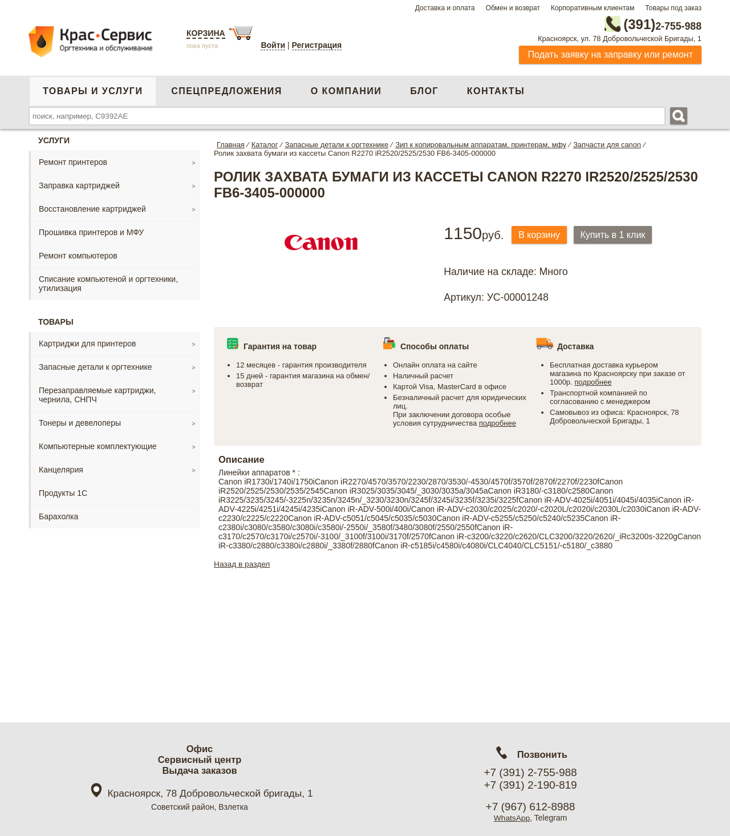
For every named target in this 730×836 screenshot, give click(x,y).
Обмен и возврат (512, 8)
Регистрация (317, 45)
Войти (273, 45)
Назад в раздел (242, 562)
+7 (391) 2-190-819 (530, 785)
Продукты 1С (63, 492)
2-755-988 (643, 24)
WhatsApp (511, 817)
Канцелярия (61, 469)
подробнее (497, 422)
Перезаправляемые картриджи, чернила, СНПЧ (97, 394)
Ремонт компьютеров (78, 255)
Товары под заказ (673, 8)
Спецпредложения (226, 90)
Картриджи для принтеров (87, 343)
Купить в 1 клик (618, 234)
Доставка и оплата (445, 8)
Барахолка (58, 515)
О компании (346, 90)
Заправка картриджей (79, 184)
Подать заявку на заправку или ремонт (610, 54)
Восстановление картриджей (92, 208)
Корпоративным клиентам (593, 8)
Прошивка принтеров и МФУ (91, 231)
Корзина (205, 33)
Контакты (496, 90)
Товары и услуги (93, 90)
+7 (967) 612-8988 (530, 807)
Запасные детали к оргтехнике (95, 366)
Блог (424, 90)
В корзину (541, 234)
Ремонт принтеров (73, 161)
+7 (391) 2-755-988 (530, 772)
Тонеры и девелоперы (80, 422)
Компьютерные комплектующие (98, 445)
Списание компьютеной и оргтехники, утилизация (108, 283)
